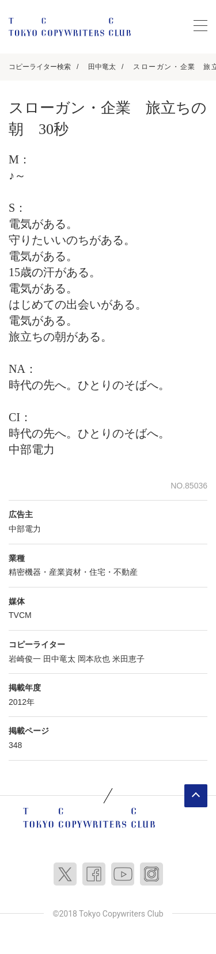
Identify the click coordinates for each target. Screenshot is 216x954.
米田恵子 (128, 658)
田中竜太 (102, 67)
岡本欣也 (94, 658)
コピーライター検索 (40, 67)
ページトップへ (195, 795)
